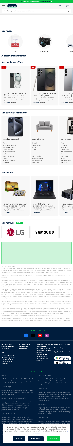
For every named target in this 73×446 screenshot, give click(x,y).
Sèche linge (64, 147)
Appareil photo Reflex (8, 419)
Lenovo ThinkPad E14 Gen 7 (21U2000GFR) (41, 205)
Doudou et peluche (64, 408)
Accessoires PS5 (21, 379)
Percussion (5, 381)
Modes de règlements (8, 358)
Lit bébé (48, 421)
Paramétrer (36, 439)
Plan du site (36, 372)
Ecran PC (7, 392)
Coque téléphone (8, 149)
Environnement (41, 346)
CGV (37, 348)
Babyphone (56, 421)
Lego (40, 408)
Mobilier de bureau (37, 158)
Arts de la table (36, 156)
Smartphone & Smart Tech (11, 139)
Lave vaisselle (65, 149)
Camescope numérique (25, 421)
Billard (60, 412)
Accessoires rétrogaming (23, 381)
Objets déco (35, 162)
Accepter (53, 439)
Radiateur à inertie (66, 394)
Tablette (26, 390)
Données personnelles (43, 350)
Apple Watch (7, 154)
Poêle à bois (42, 392)
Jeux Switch (5, 383)
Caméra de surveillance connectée (19, 406)
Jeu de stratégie (43, 410)
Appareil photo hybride (8, 417)
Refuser (19, 439)
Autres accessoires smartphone (11, 408)
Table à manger (36, 145)
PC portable (16, 390)
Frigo (62, 143)
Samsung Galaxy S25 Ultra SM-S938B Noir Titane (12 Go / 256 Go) (44, 95)
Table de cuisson (43, 381)
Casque (3, 423)
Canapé (34, 143)
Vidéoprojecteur (12, 423)
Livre (15, 51)
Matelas (34, 154)
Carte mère (10, 394)
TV (28, 417)
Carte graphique (6, 390)
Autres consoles (10, 379)
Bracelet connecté (13, 410)
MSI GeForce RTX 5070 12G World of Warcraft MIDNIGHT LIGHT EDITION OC (14, 206)
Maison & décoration (38, 139)
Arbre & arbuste (44, 396)
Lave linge (64, 145)
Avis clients (5, 348)
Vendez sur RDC (24, 346)
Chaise (34, 149)
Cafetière (63, 158)
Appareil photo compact (9, 421)
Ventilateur (64, 162)
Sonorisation (19, 383)
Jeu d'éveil (41, 421)
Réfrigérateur (50, 379)
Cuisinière (64, 383)
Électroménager (66, 139)
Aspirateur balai (66, 160)
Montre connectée (8, 156)
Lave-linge (41, 379)
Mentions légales (41, 356)
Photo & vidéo (44, 51)
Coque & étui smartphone (18, 404)
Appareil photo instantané (24, 419)
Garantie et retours (7, 360)
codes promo (35, 315)
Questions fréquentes (8, 356)
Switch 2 (30, 379)
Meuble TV (35, 147)
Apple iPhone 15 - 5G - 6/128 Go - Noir (15, 94)
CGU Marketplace (46, 348)
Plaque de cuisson (66, 151)
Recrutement (23, 348)
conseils (28, 315)
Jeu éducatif (54, 410)
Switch (12, 383)
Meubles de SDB (37, 160)
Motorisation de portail (54, 392)
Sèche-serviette (55, 396)
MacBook (14, 392)
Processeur (21, 392)
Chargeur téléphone (9, 151)
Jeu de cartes (47, 413)
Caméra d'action (23, 423)
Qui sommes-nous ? (7, 346)
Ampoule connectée (9, 160)
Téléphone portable (9, 147)
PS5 (2, 379)
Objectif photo (21, 417)
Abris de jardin (54, 394)
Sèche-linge (59, 379)
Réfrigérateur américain (52, 383)
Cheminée (50, 398)
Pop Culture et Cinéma (50, 408)
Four (62, 154)
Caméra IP (6, 162)
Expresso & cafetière (56, 381)
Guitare (12, 381)
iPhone (5, 143)
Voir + (19, 223)
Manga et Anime (51, 412)
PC (22, 390)
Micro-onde (64, 156)
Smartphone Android (9, 145)
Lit (32, 151)
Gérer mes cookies (42, 354)
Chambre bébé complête (53, 423)
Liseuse (5, 158)
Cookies (39, 352)
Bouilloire (41, 385)
